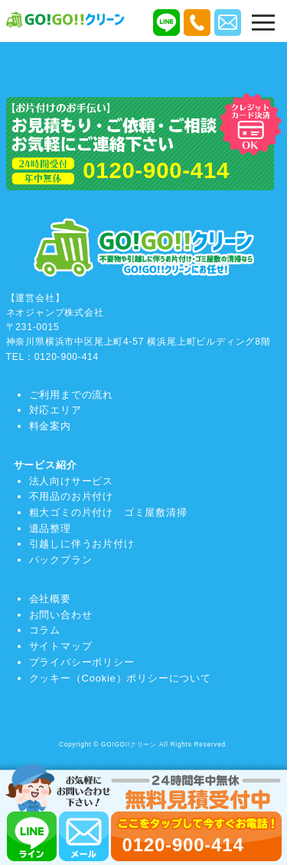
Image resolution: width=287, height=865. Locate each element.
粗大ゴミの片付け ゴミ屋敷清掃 (108, 512)
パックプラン (61, 559)
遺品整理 (50, 528)
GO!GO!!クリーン (129, 744)
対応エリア (55, 410)
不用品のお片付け (71, 496)
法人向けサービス (71, 481)
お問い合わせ (61, 614)
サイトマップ (61, 646)
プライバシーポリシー (82, 662)
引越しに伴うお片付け (82, 543)
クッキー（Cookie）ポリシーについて (120, 678)
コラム (44, 630)
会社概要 (50, 598)
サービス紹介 (45, 465)
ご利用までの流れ (71, 394)
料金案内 (50, 426)
